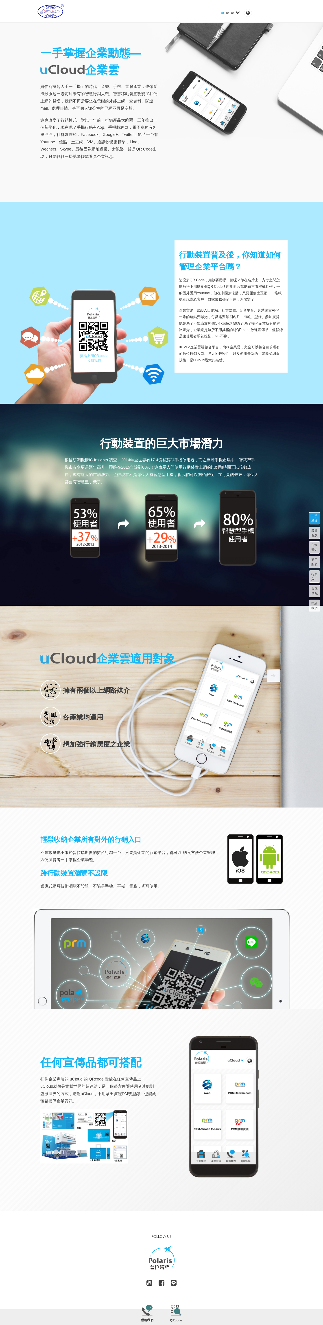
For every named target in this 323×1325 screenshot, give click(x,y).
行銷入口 (314, 576)
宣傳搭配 (314, 591)
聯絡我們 (314, 606)
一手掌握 (314, 518)
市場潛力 (314, 547)
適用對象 (314, 562)
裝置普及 (314, 533)
